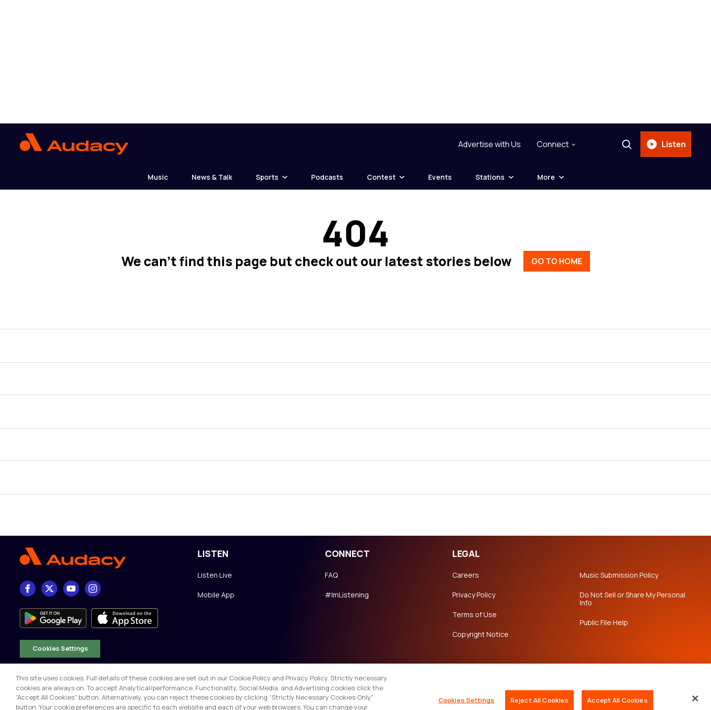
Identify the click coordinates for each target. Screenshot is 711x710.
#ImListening (347, 595)
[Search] (626, 144)
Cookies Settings (60, 648)
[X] (49, 588)
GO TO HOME (556, 261)
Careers (465, 575)
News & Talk (212, 177)
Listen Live (215, 575)
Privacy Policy (473, 595)
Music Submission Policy (619, 575)
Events (440, 177)
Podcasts (327, 177)
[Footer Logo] (99, 558)
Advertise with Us (489, 144)
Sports (267, 177)
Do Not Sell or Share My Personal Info (632, 599)
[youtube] (71, 588)
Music (158, 177)
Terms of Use (474, 615)
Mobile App (216, 595)
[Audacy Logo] (74, 144)
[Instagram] (93, 588)
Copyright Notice (480, 634)
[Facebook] (28, 588)
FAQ (331, 575)
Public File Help (604, 623)
